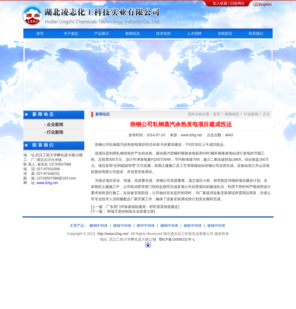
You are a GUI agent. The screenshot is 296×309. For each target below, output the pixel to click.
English (265, 4)
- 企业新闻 (53, 124)
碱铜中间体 (169, 225)
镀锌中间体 (146, 225)
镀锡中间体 (216, 225)
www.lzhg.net (47, 183)
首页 (40, 33)
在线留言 (225, 33)
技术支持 (163, 33)
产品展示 (102, 33)
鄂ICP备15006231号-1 (177, 239)
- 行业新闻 (53, 132)
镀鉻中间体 (193, 225)
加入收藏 (220, 3)
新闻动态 (132, 33)
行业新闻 (251, 114)
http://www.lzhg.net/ (112, 234)
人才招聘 (194, 33)
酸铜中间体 (99, 225)
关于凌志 (71, 33)
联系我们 (256, 33)
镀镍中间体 (122, 225)
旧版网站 (237, 3)
